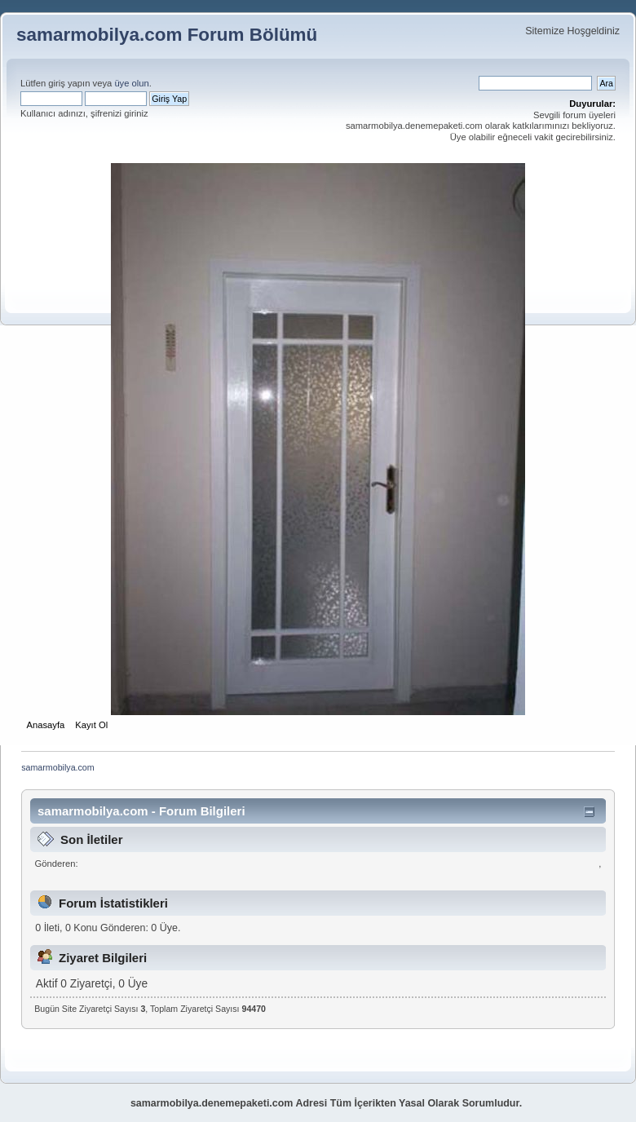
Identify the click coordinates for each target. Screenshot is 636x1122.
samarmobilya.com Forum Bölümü (166, 34)
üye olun (131, 83)
